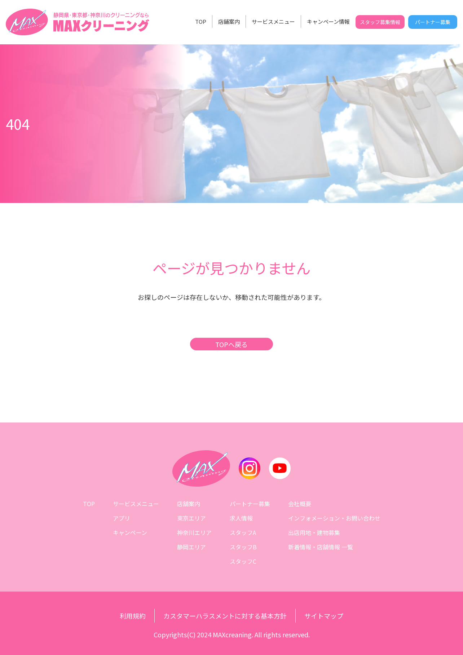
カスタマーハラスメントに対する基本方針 (225, 615)
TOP (200, 21)
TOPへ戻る (231, 344)
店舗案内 (229, 21)
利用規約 (133, 615)
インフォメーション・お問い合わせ (334, 518)
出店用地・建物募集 (314, 532)
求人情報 (241, 518)
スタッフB (243, 547)
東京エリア (191, 518)
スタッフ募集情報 (380, 22)
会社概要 (299, 503)
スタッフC (243, 561)
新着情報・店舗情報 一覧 (320, 547)
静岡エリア (191, 547)
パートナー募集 (432, 22)
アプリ (121, 518)
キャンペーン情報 (328, 21)
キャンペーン (130, 532)
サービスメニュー (273, 21)
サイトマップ (323, 615)
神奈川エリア (194, 532)
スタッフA (243, 532)
